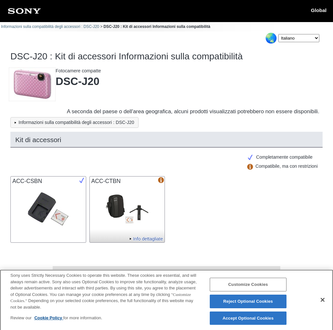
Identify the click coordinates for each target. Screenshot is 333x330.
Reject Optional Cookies (248, 303)
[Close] (322, 302)
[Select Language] (298, 38)
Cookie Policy (48, 319)
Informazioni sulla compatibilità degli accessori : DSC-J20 (50, 26)
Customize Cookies (248, 286)
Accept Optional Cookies (247, 320)
